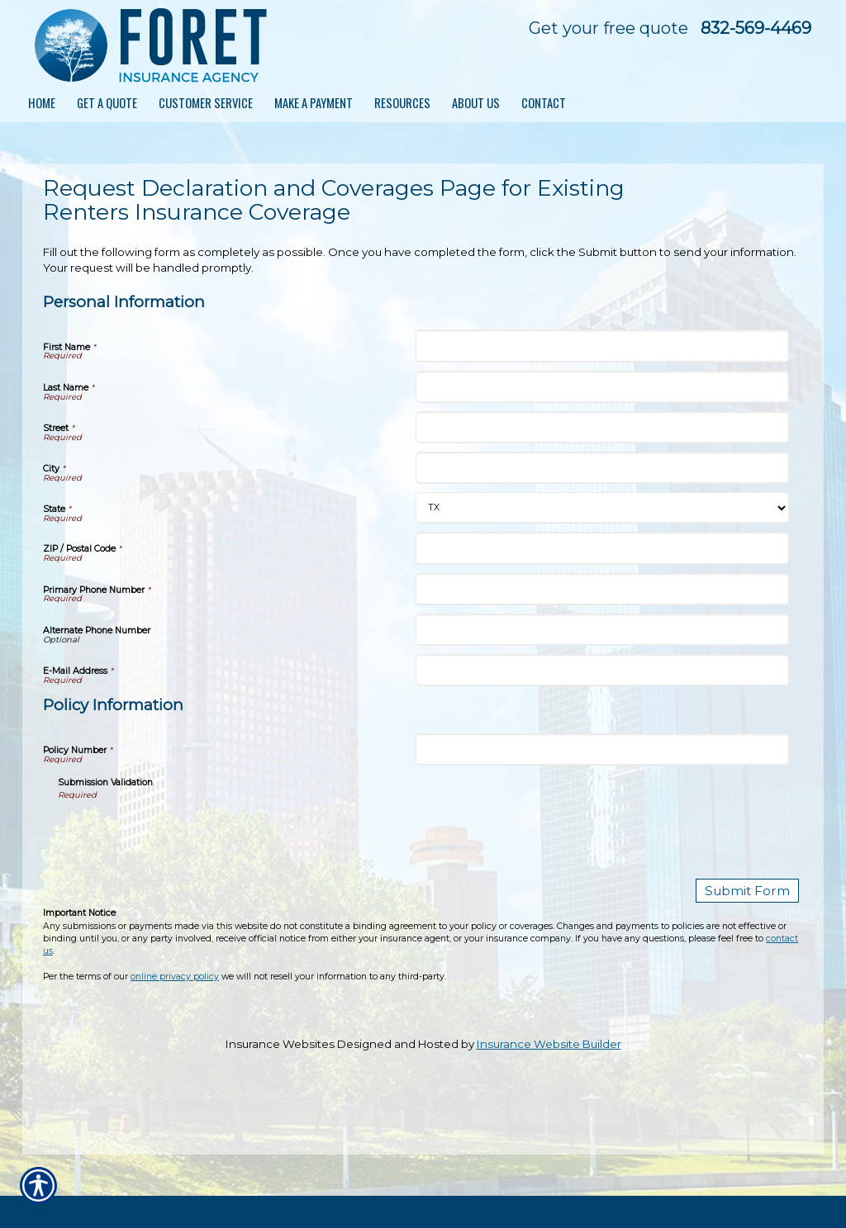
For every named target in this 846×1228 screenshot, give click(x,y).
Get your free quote (608, 28)
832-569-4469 (756, 28)
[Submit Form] (755, 890)
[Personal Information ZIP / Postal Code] (602, 548)
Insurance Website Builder (549, 1041)
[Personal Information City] (602, 468)
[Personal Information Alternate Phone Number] (602, 630)
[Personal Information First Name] (602, 346)
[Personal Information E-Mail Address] (602, 670)
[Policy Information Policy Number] (602, 749)
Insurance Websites (280, 1041)
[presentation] (183, 834)
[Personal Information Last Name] (602, 387)
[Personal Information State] (602, 508)
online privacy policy (175, 974)
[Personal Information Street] (602, 427)
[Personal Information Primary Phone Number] (602, 589)
